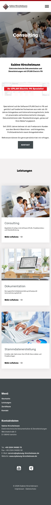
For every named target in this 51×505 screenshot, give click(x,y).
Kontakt (25, 145)
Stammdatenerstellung (20, 349)
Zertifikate (6, 406)
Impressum (19, 489)
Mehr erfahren (11, 236)
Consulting (25, 35)
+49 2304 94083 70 (13, 447)
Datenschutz (31, 489)
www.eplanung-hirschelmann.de (23, 456)
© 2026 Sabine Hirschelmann (25, 486)
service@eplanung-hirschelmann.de (23, 453)
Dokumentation (15, 286)
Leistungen (24, 170)
